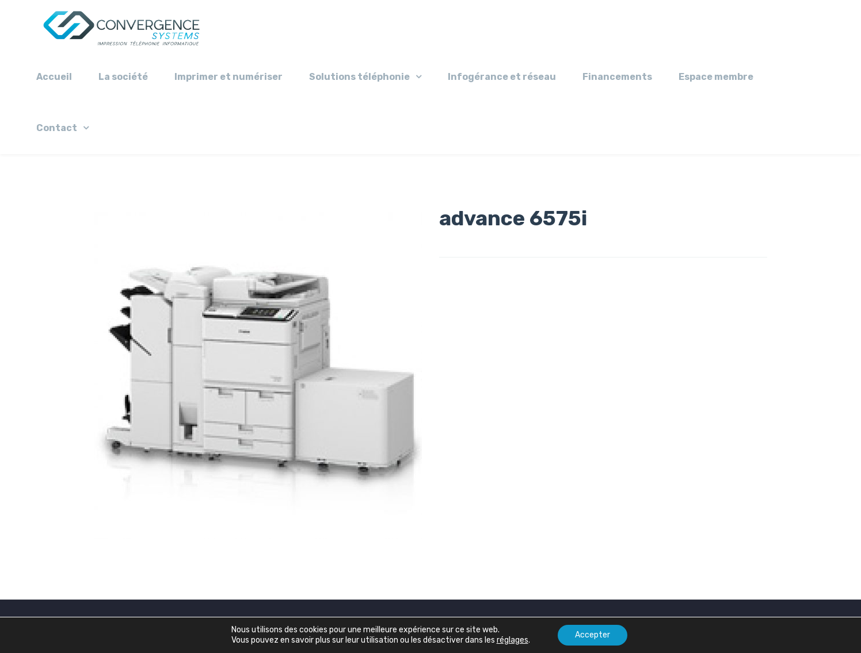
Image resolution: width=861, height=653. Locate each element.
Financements (617, 76)
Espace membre (716, 76)
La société (123, 76)
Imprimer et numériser (228, 76)
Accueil (54, 76)
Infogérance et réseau (502, 76)
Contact (56, 127)
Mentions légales (359, 626)
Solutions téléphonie (359, 76)
